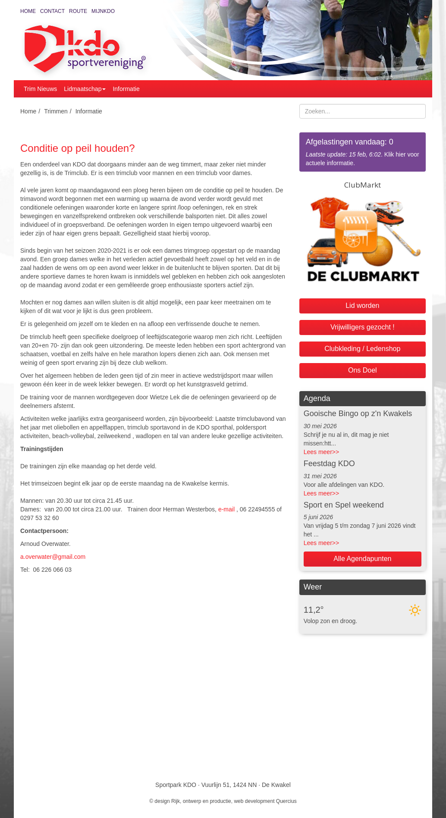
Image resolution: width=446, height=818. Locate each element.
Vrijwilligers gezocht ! (362, 327)
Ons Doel (362, 370)
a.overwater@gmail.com (52, 556)
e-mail (226, 509)
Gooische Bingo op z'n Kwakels (358, 413)
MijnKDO (103, 11)
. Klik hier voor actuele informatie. (362, 151)
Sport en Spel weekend (344, 505)
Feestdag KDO (329, 463)
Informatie (126, 88)
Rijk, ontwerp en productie (201, 801)
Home (28, 11)
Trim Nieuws (40, 88)
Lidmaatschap (85, 88)
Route (78, 11)
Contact (52, 11)
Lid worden (362, 305)
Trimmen (56, 111)
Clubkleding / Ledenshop (362, 348)
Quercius (286, 801)
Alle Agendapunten (362, 558)
